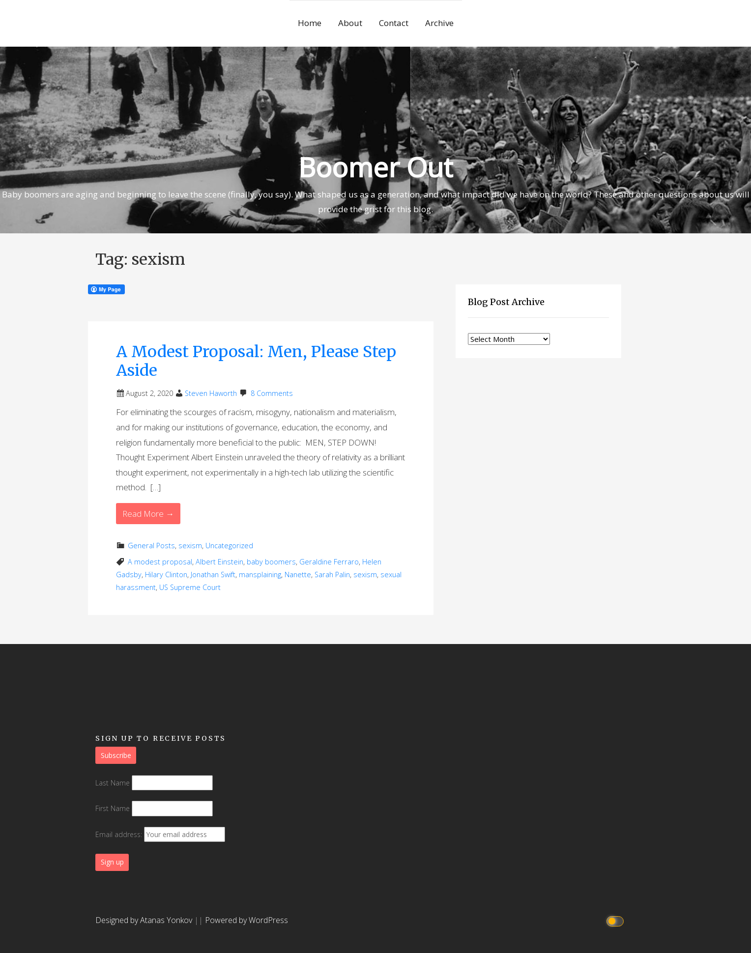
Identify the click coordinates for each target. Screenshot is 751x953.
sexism (190, 545)
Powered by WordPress (246, 920)
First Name (112, 808)
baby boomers (271, 561)
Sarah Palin (332, 574)
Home (309, 22)
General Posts (151, 545)
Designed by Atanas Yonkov (144, 920)
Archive (439, 22)
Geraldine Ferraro (329, 561)
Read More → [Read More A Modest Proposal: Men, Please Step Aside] (148, 513)
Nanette (298, 574)
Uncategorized (229, 545)
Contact (393, 22)
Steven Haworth (211, 393)
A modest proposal (160, 561)
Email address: (160, 834)
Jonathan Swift (213, 574)
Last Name (112, 782)
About (350, 22)
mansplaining (260, 574)
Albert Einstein (219, 561)
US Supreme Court (190, 587)
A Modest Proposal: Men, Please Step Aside (256, 361)
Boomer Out (375, 166)
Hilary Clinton (166, 574)
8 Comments (272, 393)
